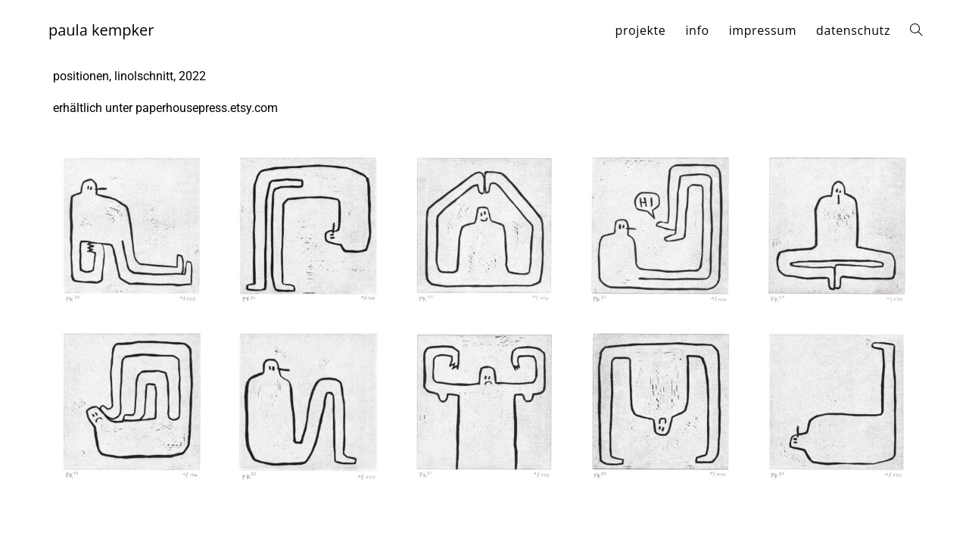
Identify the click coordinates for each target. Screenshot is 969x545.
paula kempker (101, 30)
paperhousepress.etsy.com (207, 108)
